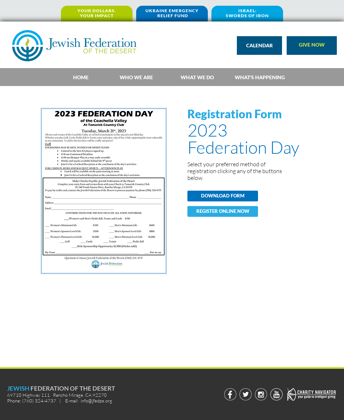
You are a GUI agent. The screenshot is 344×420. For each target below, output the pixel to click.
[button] (312, 45)
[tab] (81, 77)
